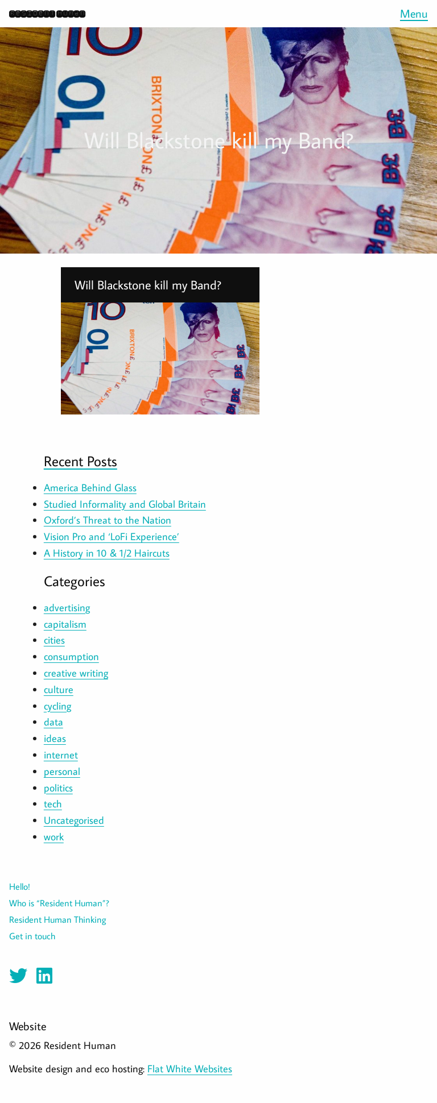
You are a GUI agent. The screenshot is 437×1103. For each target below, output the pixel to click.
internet (61, 754)
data (53, 721)
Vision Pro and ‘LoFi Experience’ (111, 536)
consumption (71, 656)
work (54, 836)
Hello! (19, 886)
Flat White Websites (189, 1068)
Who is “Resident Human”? (59, 903)
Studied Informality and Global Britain (125, 504)
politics (58, 787)
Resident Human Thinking (57, 919)
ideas (55, 738)
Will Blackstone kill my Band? (148, 285)
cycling (57, 705)
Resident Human (47, 13)
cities (54, 639)
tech (53, 803)
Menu (414, 13)
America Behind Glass (90, 487)
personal (62, 771)
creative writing (76, 672)
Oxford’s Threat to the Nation (107, 519)
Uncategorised (74, 820)
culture (58, 689)
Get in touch (32, 936)
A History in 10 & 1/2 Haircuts (107, 552)
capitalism (65, 624)
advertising (67, 607)
